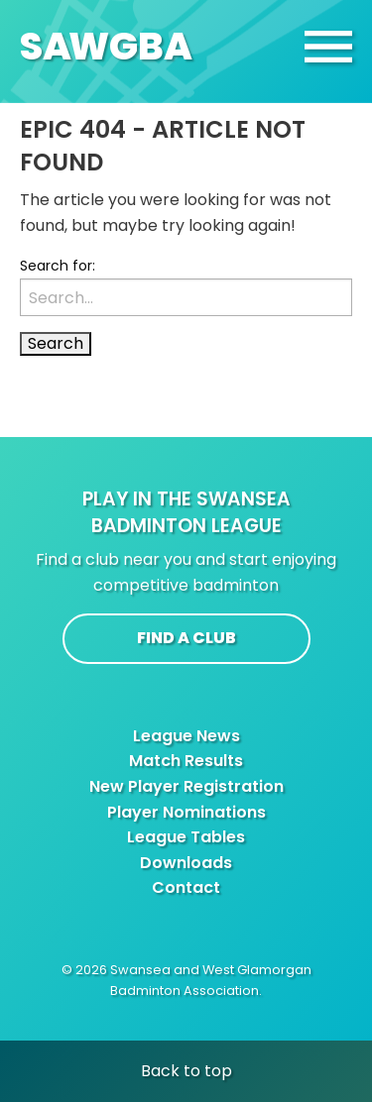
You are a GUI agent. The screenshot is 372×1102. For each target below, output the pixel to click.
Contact (186, 887)
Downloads (186, 862)
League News (186, 735)
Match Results (186, 760)
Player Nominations (186, 812)
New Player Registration (186, 786)
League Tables (186, 837)
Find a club (186, 637)
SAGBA (106, 46)
